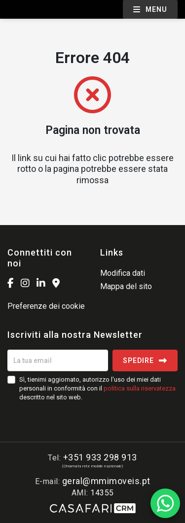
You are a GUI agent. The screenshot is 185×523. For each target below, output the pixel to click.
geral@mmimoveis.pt (106, 481)
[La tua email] (57, 360)
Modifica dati (122, 273)
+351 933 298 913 (100, 457)
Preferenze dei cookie (46, 306)
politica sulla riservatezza (140, 388)
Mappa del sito (126, 286)
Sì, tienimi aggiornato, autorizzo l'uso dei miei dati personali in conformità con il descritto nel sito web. (97, 388)
